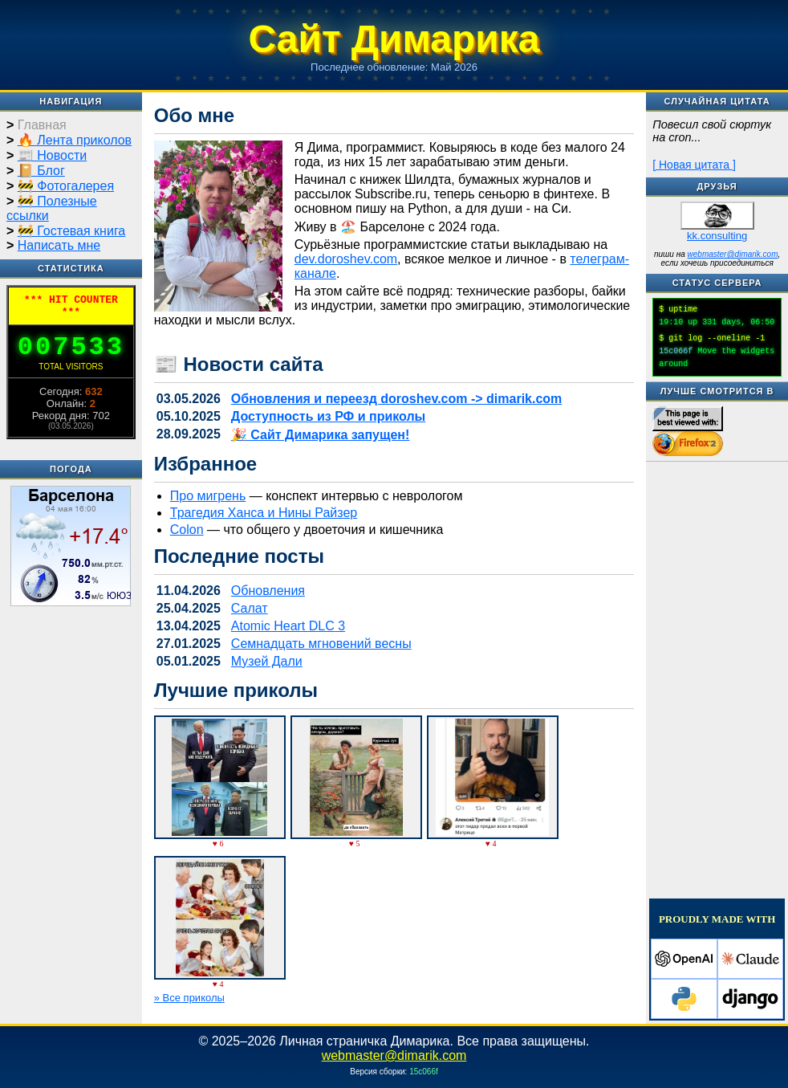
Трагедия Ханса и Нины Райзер (263, 513)
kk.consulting (717, 236)
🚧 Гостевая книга (71, 231)
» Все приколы (189, 998)
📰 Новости (52, 155)
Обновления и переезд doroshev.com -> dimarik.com (396, 398)
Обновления (268, 590)
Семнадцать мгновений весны (321, 643)
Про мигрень (208, 496)
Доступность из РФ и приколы (328, 416)
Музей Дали (267, 661)
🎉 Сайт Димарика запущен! (320, 435)
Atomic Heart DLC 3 (288, 626)
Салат (249, 608)
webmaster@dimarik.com (733, 254)
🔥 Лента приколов (75, 140)
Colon (187, 529)
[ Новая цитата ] (694, 164)
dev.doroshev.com (345, 259)
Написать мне (59, 245)
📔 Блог (41, 170)
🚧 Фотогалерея (66, 186)
